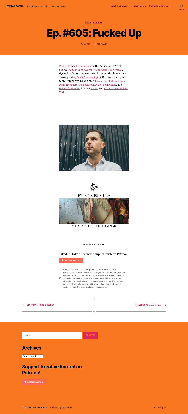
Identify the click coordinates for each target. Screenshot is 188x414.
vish (88, 44)
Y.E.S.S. (96, 88)
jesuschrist (112, 275)
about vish (139, 6)
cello (83, 270)
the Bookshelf (88, 85)
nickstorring (87, 281)
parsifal (113, 281)
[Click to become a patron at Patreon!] (94, 261)
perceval (121, 281)
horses (92, 275)
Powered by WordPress (61, 407)
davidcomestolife (85, 273)
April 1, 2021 (102, 44)
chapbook (91, 270)
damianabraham (70, 273)
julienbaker (78, 278)
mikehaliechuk (69, 281)
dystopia (114, 273)
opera (96, 281)
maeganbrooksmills (99, 278)
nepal (78, 281)
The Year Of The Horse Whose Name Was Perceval (96, 70)
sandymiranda (74, 284)
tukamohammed (107, 284)
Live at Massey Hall (114, 81)
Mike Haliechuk (83, 66)
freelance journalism (158, 6)
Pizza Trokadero (69, 85)
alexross (66, 270)
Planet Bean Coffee (108, 85)
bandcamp (75, 270)
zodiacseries (102, 287)
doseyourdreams (101, 273)
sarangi (85, 284)
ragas (65, 284)
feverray (66, 275)
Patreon (97, 81)
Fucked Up (65, 66)
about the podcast (119, 6)
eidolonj (122, 273)
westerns (67, 287)
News (88, 23)
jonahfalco (122, 275)
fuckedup (75, 275)
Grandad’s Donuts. (70, 88)
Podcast (98, 23)
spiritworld (94, 284)
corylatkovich (103, 270)
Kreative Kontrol (15, 6)
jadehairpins (101, 275)
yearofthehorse (78, 287)
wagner (118, 284)
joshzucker (67, 278)
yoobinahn (91, 287)
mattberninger (115, 278)
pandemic (104, 281)
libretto (87, 278)
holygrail (84, 275)
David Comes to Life (88, 77)
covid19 (112, 270)
